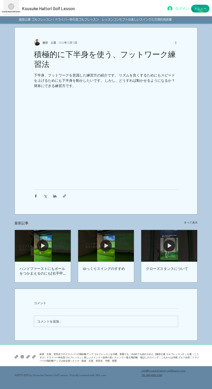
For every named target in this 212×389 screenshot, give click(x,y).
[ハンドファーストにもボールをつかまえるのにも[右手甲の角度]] (43, 245)
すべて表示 (191, 222)
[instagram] (22, 357)
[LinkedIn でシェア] (55, 196)
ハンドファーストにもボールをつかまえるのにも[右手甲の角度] (42, 271)
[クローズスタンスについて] (169, 245)
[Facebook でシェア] (36, 196)
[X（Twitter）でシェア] (45, 196)
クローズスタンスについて (167, 268)
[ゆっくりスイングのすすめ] (106, 245)
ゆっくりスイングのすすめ (104, 268)
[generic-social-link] (16, 357)
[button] (200, 9)
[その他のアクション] (175, 42)
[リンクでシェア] (64, 196)
